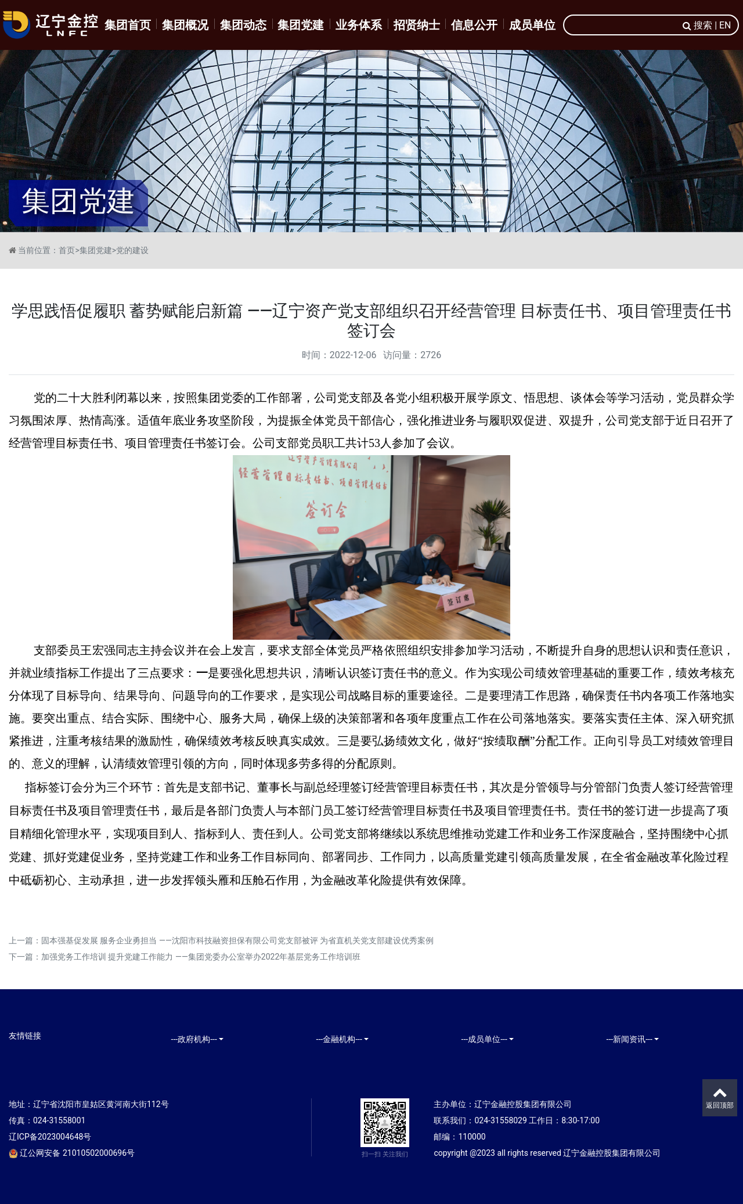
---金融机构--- (339, 1039)
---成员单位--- (484, 1039)
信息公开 (474, 25)
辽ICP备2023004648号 (50, 1136)
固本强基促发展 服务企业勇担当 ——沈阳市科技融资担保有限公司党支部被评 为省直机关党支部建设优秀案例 (237, 940)
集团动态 (243, 25)
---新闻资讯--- (629, 1039)
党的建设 (132, 250)
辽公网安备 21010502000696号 (72, 1153)
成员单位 (532, 25)
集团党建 (300, 25)
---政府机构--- (194, 1039)
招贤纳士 (417, 25)
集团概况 (185, 25)
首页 (67, 250)
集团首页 (127, 25)
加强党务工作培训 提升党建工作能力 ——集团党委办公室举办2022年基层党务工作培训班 (200, 956)
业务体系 (359, 25)
